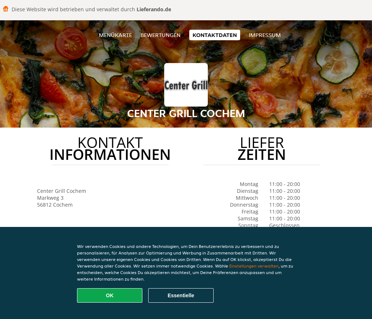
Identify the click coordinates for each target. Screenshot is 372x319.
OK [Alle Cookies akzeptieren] (110, 295)
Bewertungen (161, 35)
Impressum (265, 35)
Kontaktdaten (215, 35)
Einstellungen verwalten (254, 266)
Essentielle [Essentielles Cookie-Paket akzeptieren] (180, 295)
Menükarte (115, 35)
